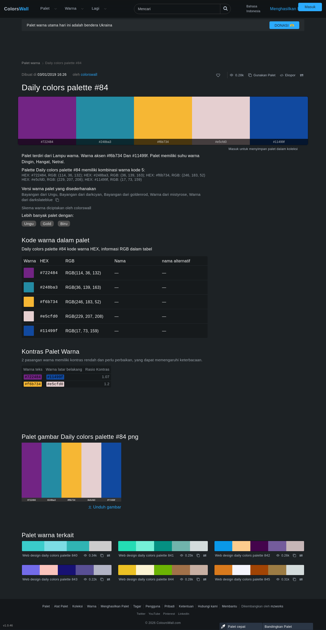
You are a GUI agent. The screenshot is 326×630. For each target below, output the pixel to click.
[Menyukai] (218, 75)
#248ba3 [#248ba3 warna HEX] (29, 283)
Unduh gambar (104, 507)
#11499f (49, 331)
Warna (71, 8)
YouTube (154, 613)
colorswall (89, 74)
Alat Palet (61, 606)
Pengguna (153, 606)
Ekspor (287, 75)
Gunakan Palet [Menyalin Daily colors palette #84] (261, 75)
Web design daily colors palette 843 (49, 579)
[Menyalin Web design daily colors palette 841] (198, 555)
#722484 (49, 273)
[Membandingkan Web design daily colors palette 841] (204, 555)
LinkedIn (183, 613)
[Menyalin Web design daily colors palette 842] (294, 555)
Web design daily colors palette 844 (146, 579)
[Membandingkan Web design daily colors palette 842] (301, 555)
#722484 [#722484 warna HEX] (29, 269)
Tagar (137, 606)
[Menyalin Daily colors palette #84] (58, 200)
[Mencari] (182, 9)
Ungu (29, 223)
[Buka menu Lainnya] (55, 9)
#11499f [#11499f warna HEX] (29, 327)
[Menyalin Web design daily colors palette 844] (198, 579)
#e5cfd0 (49, 316)
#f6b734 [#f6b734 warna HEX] (29, 298)
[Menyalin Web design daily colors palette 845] (294, 579)
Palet (45, 8)
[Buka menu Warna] (82, 9)
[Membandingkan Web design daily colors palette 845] (301, 579)
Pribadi (170, 606)
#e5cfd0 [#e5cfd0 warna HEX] (29, 312)
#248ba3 (49, 287)
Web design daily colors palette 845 (242, 579)
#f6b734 (49, 302)
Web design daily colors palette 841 (146, 555)
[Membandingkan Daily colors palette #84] (301, 75)
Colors (16, 8)
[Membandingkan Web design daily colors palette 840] (108, 555)
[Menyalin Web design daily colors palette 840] (102, 555)
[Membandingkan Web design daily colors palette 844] (204, 579)
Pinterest (169, 613)
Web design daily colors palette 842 (242, 555)
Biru (63, 223)
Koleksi (77, 606)
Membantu (229, 606)
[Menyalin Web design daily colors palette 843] (102, 579)
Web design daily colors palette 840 (49, 555)
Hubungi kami (208, 606)
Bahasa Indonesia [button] (254, 9)
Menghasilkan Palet (288, 9)
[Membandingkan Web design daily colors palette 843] (108, 579)
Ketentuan (186, 606)
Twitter (141, 613)
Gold (47, 223)
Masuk (310, 7)
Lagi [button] (95, 8)
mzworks (277, 606)
